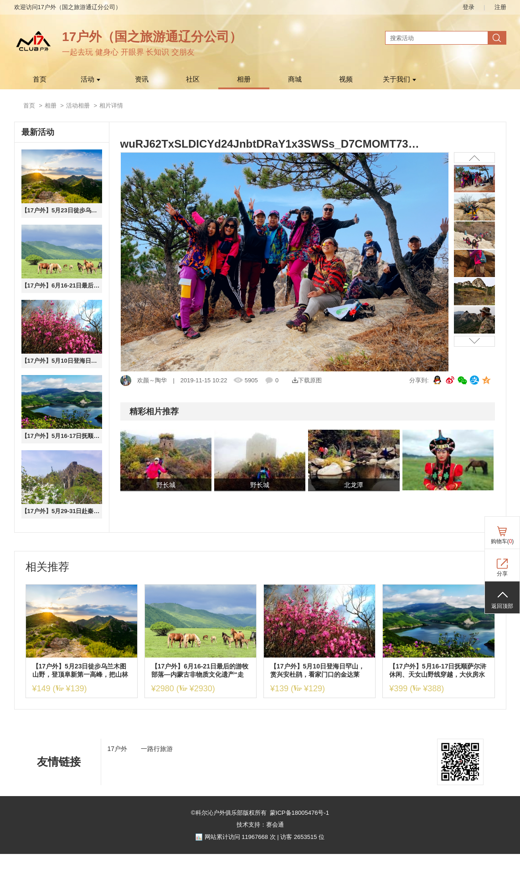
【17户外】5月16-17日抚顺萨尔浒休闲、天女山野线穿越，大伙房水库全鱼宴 (61, 435)
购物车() (502, 541)
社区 (193, 79)
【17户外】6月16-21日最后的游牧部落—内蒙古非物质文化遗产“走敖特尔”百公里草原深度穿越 (61, 285)
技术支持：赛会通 (260, 824)
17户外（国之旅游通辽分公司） (152, 37)
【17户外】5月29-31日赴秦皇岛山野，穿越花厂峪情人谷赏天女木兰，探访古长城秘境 (61, 511)
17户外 (118, 749)
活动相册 (78, 105)
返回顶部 (502, 606)
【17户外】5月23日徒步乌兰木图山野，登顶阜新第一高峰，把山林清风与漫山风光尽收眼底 (61, 210)
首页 (39, 79)
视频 (346, 79)
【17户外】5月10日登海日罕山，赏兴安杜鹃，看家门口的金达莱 (61, 360)
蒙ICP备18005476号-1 (299, 812)
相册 (244, 79)
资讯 (142, 79)
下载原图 (307, 380)
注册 (500, 7)
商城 (295, 79)
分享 (502, 574)
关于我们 (399, 79)
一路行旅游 (157, 749)
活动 (90, 79)
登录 (468, 7)
